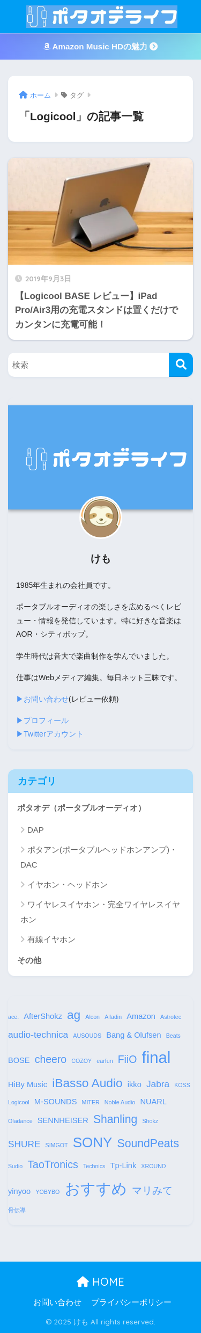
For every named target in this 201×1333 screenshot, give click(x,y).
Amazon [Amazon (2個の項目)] (140, 1016)
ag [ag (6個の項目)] (73, 1015)
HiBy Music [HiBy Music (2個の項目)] (27, 1084)
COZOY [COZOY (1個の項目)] (81, 1061)
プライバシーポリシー (131, 1302)
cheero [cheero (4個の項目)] (50, 1059)
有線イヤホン (51, 939)
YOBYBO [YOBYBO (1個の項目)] (47, 1192)
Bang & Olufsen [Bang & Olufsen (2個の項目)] (133, 1035)
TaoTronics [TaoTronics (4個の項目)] (52, 1164)
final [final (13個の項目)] (156, 1057)
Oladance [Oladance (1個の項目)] (20, 1121)
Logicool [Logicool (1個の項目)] (18, 1102)
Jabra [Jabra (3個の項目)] (157, 1084)
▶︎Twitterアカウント (50, 734)
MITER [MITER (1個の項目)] (91, 1102)
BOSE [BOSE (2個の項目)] (19, 1060)
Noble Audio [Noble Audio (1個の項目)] (120, 1102)
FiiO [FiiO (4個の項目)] (127, 1059)
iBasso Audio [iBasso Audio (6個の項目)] (87, 1083)
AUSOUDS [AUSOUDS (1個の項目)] (87, 1035)
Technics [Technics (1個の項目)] (94, 1166)
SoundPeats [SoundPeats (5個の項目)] (148, 1143)
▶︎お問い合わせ (42, 699)
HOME (100, 1281)
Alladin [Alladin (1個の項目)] (113, 1017)
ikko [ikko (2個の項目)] (135, 1084)
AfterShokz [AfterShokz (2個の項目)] (43, 1016)
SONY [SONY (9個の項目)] (93, 1142)
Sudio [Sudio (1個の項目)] (15, 1166)
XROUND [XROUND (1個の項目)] (153, 1166)
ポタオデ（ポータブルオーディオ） (81, 808)
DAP (35, 829)
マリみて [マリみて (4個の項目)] (152, 1190)
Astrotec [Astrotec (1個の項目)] (170, 1017)
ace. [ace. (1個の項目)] (13, 1017)
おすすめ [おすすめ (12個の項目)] (96, 1188)
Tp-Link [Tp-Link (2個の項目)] (123, 1165)
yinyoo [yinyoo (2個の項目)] (19, 1191)
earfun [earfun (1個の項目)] (104, 1061)
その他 (29, 960)
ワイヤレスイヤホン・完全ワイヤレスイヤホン (100, 911)
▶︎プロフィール (42, 720)
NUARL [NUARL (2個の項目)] (153, 1101)
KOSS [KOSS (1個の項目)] (182, 1085)
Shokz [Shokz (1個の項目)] (151, 1121)
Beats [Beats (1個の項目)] (173, 1035)
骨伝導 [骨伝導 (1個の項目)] (17, 1210)
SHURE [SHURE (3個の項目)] (24, 1144)
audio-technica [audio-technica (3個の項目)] (38, 1034)
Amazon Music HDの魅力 (100, 46)
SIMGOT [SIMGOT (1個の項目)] (57, 1145)
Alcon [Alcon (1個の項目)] (92, 1017)
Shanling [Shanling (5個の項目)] (115, 1119)
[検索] (181, 365)
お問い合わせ (57, 1302)
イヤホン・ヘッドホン (67, 884)
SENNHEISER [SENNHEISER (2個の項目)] (63, 1120)
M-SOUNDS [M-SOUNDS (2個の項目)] (55, 1101)
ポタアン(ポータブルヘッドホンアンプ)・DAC (98, 857)
